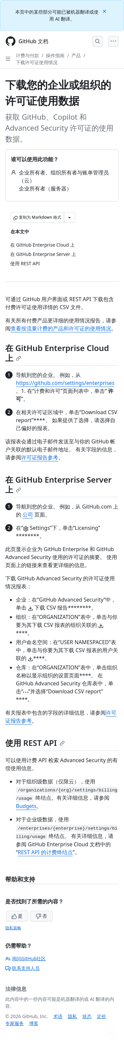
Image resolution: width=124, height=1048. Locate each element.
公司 (27, 514)
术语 (57, 1016)
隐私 (72, 1016)
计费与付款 (27, 55)
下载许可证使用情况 (37, 62)
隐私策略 (13, 928)
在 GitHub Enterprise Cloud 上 (57, 352)
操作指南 (55, 55)
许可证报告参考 (39, 457)
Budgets (26, 806)
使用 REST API (35, 742)
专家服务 (14, 1023)
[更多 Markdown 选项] (69, 217)
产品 (76, 55)
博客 (33, 1023)
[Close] (105, 11)
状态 (87, 1016)
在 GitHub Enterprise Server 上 (58, 484)
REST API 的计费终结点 (45, 852)
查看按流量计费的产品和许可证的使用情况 (61, 328)
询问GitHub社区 (25, 958)
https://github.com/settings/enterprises (65, 383)
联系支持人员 (22, 968)
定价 (101, 1016)
